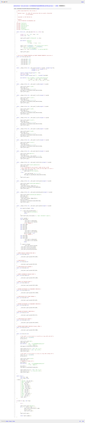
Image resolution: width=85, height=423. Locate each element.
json (83, 421)
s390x (56, 5)
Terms (13, 421)
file (38, 8)
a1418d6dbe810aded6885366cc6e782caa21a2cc (41, 5)
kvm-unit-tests (25, 5)
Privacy (10, 421)
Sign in (82, 1)
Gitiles (7, 421)
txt (80, 421)
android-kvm (17, 5)
